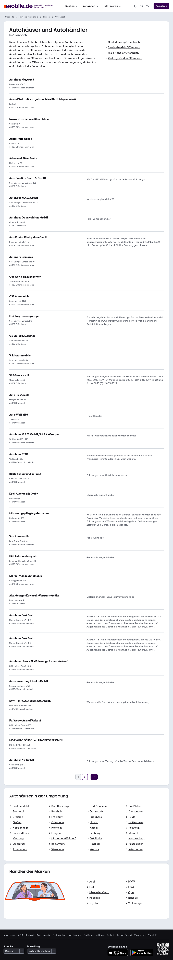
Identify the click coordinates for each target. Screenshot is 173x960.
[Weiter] (94, 777)
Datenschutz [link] (43, 935)
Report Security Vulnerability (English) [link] (137, 935)
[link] (141, 6)
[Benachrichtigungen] (135, 6)
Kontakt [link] (30, 935)
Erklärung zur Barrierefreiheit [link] (99, 935)
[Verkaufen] (90, 6)
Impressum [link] (9, 935)
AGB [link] (20, 935)
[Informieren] (112, 6)
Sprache (8, 946)
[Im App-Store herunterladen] (119, 952)
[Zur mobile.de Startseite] (29, 6)
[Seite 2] (85, 777)
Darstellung (33, 946)
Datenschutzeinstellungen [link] (67, 935)
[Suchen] (72, 6)
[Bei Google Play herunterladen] (141, 952)
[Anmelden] (161, 6)
